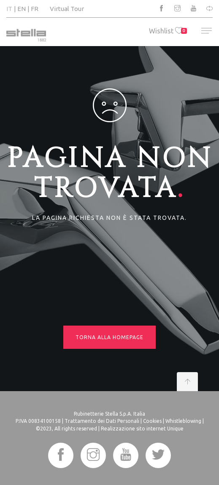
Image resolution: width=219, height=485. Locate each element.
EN (21, 8)
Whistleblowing (183, 421)
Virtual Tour (67, 8)
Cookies (152, 421)
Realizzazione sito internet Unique (142, 428)
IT (9, 8)
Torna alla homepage (109, 337)
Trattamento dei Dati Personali (102, 421)
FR (34, 8)
